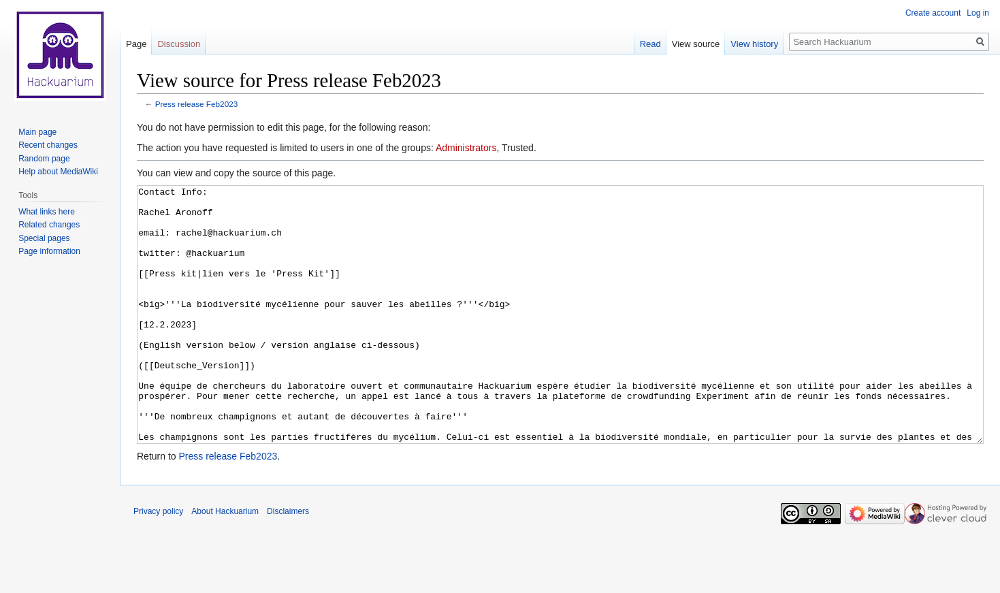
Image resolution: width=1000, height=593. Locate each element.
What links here (46, 212)
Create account (933, 13)
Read (650, 44)
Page (136, 44)
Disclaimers (288, 562)
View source (696, 44)
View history (754, 44)
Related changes (49, 224)
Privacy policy (158, 562)
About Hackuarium (225, 562)
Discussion (178, 44)
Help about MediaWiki (58, 171)
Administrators (466, 147)
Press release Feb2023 (196, 103)
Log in (978, 13)
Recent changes (48, 145)
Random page (43, 158)
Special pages (43, 238)
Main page (37, 132)
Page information (49, 251)
